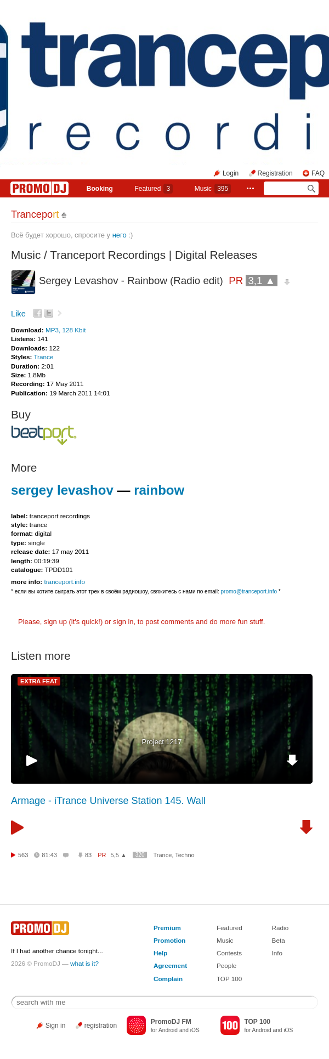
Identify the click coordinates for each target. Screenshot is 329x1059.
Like (18, 313)
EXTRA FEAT (39, 681)
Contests (229, 952)
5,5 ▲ (119, 855)
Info (277, 952)
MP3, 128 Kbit (66, 329)
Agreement (170, 965)
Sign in (56, 1025)
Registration (275, 173)
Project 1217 (162, 742)
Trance (43, 356)
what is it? (84, 963)
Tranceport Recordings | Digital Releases (153, 254)
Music (213, 189)
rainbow (159, 490)
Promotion (169, 940)
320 (140, 854)
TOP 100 (229, 978)
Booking (100, 188)
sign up (55, 622)
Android (168, 1030)
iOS (195, 1030)
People (226, 965)
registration (100, 1025)
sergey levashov (62, 490)
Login (231, 173)
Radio (280, 927)
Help (160, 952)
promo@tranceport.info (249, 591)
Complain (168, 978)
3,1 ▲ (261, 280)
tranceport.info (64, 581)
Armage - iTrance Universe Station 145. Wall (108, 800)
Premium (167, 927)
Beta (278, 940)
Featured (153, 189)
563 (23, 855)
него (119, 235)
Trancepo (35, 214)
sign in (123, 622)
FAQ (318, 173)
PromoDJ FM (171, 1022)
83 (88, 855)
